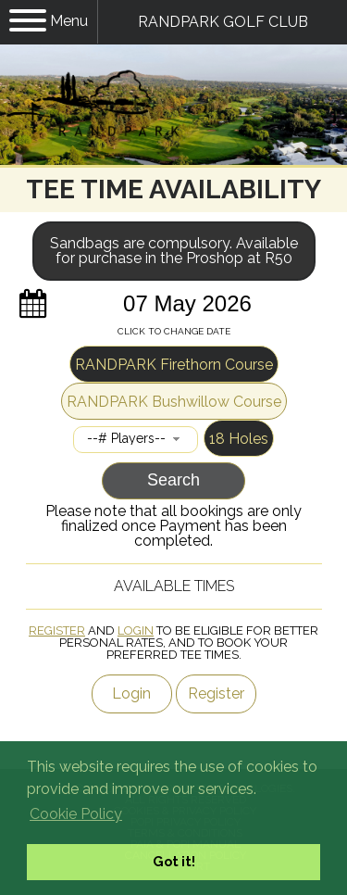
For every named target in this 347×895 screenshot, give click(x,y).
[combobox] (135, 439)
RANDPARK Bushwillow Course (174, 401)
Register (57, 630)
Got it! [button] (174, 861)
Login (136, 630)
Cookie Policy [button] (76, 814)
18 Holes (238, 439)
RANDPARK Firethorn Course (174, 364)
